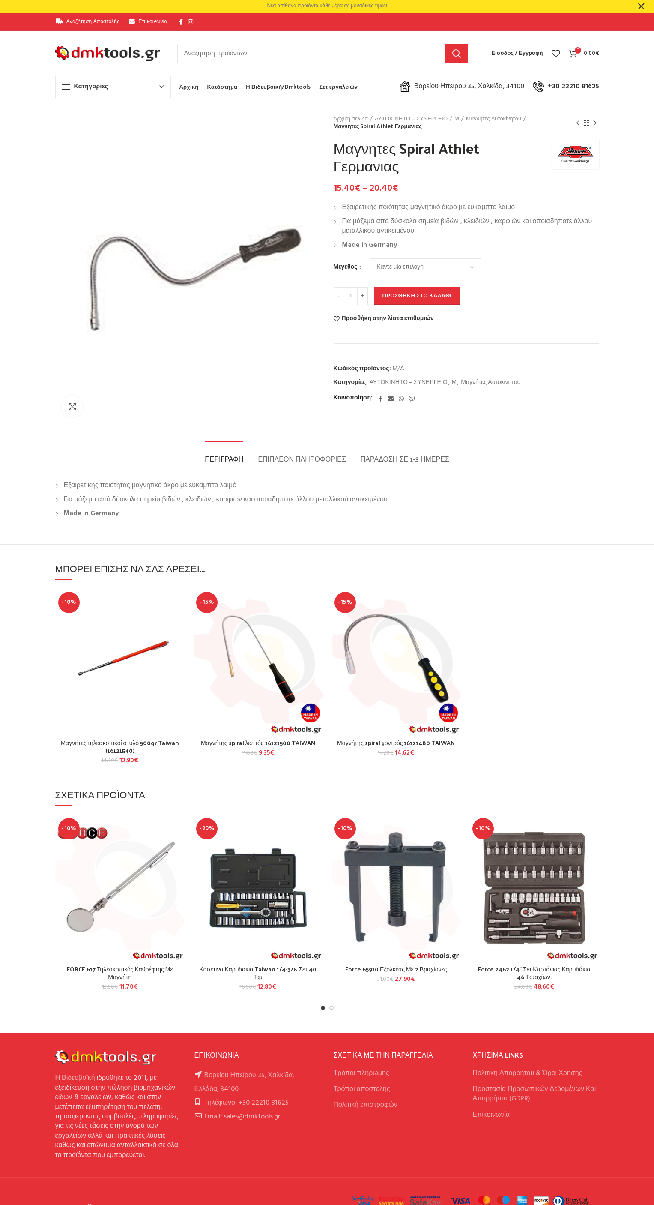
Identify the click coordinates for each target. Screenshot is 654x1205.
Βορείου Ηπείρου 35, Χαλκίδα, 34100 (462, 86)
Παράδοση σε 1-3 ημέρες (405, 459)
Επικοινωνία (491, 1115)
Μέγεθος (346, 267)
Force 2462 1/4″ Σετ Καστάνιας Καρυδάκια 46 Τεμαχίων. (534, 973)
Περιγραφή (224, 459)
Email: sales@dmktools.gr (242, 1116)
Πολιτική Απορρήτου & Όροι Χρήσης (527, 1073)
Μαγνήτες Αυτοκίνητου (493, 119)
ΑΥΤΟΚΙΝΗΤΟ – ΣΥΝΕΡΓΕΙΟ (411, 119)
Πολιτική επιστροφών (365, 1105)
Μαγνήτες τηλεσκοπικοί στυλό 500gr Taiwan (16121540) (119, 747)
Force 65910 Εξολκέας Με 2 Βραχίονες (396, 969)
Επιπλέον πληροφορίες (302, 459)
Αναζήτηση (456, 53)
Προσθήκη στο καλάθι (417, 295)
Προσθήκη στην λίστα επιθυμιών (388, 319)
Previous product (577, 123)
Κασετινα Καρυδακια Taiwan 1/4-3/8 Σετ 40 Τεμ (258, 973)
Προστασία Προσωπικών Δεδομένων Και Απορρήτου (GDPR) (534, 1094)
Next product (594, 123)
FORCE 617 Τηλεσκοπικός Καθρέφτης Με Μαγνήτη (120, 973)
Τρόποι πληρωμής (361, 1073)
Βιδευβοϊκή (78, 1078)
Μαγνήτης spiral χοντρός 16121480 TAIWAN (396, 743)
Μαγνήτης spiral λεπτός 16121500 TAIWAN (258, 743)
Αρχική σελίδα (351, 119)
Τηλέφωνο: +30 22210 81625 (246, 1103)
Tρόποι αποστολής (362, 1089)
